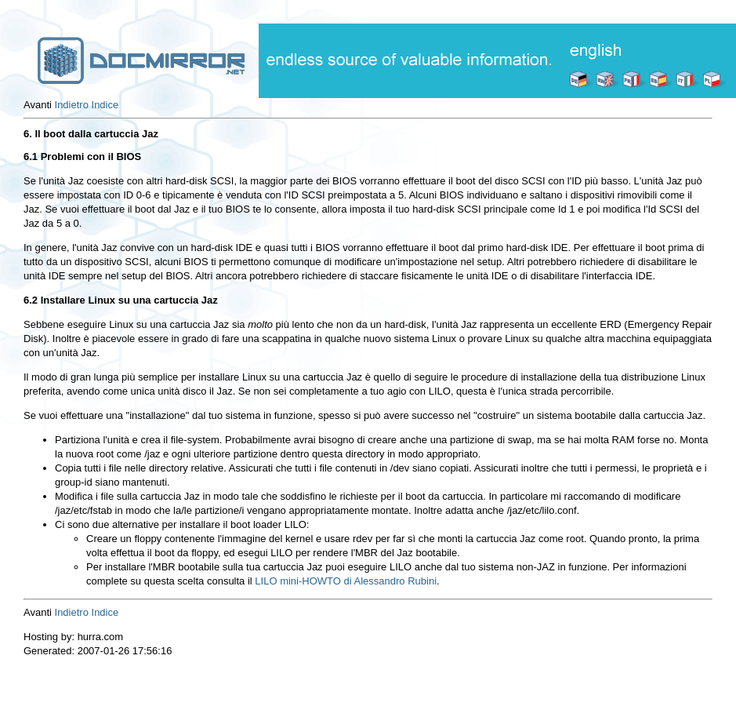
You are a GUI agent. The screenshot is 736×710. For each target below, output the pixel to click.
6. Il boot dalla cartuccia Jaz (91, 134)
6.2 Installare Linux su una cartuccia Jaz (121, 300)
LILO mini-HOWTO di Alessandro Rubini (346, 581)
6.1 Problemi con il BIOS (82, 156)
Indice (105, 105)
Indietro (72, 105)
